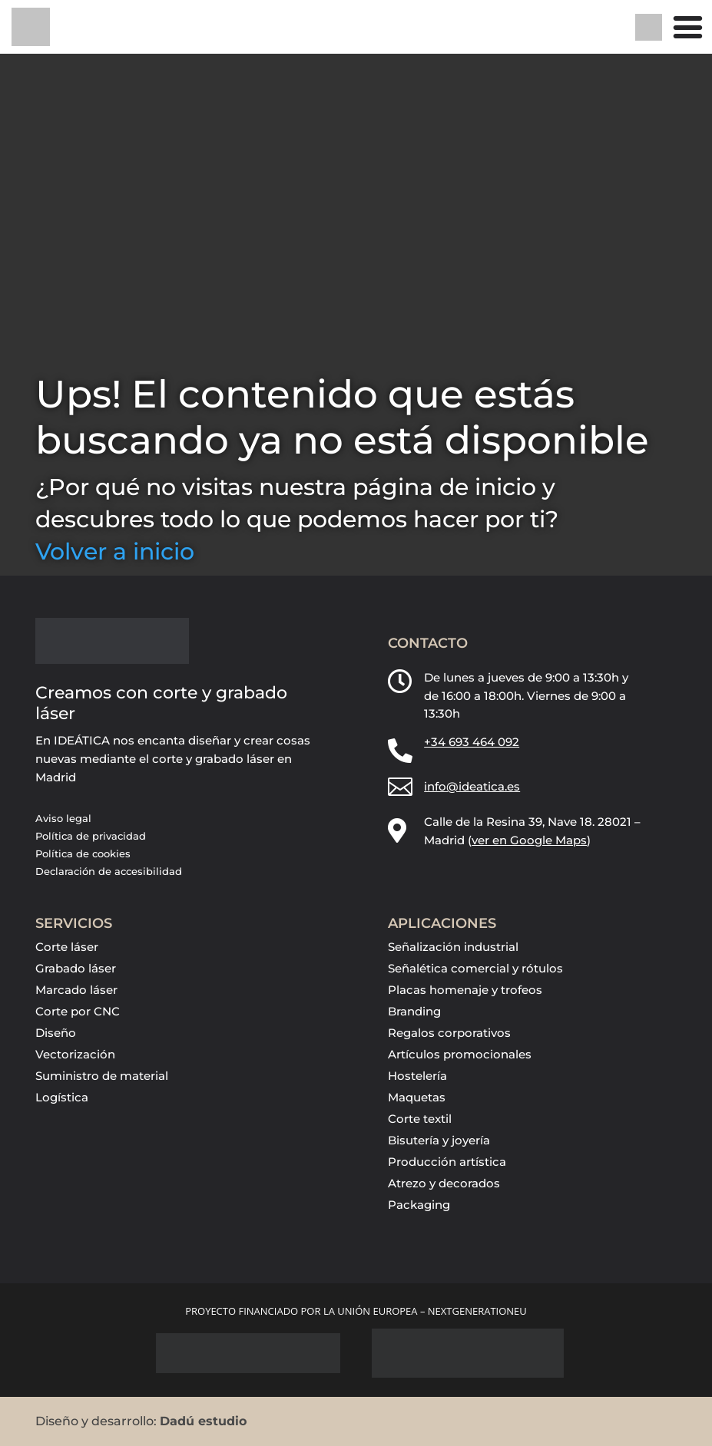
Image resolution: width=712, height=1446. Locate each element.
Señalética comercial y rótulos (475, 968)
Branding (414, 1011)
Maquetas (416, 1097)
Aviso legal (63, 818)
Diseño (55, 1032)
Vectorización (75, 1054)
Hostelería (417, 1075)
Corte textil (420, 1118)
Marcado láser (76, 989)
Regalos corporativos (449, 1032)
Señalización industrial (453, 946)
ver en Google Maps (529, 840)
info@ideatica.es (472, 786)
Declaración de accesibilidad (108, 871)
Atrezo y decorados (444, 1183)
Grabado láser (75, 968)
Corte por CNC (77, 1011)
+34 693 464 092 (471, 742)
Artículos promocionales (460, 1054)
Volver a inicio (114, 551)
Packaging (419, 1204)
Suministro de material (101, 1075)
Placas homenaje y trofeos (465, 989)
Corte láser (66, 946)
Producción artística (447, 1161)
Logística (61, 1097)
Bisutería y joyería (439, 1140)
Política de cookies (83, 853)
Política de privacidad (90, 836)
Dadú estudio (203, 1421)
